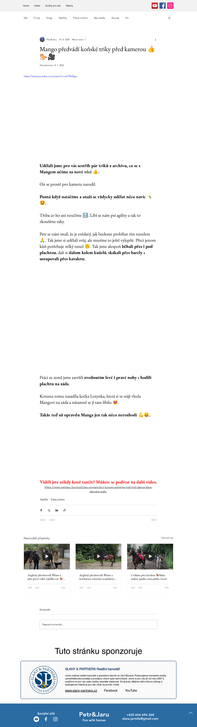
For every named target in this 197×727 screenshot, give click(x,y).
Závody (115, 17)
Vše (25, 17)
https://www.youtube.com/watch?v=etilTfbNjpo (50, 76)
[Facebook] (162, 6)
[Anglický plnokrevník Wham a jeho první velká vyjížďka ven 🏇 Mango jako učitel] (47, 556)
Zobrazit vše (167, 537)
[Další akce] (155, 39)
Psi (127, 17)
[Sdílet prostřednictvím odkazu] (64, 510)
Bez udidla (99, 17)
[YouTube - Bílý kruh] (36, 719)
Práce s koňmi (80, 17)
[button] (169, 18)
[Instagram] (170, 6)
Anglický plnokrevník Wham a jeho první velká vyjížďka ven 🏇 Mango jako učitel (45, 577)
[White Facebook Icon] (46, 719)
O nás (37, 17)
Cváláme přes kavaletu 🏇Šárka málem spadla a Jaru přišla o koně (149, 577)
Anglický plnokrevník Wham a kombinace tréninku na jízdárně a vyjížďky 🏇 (97, 577)
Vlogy (49, 17)
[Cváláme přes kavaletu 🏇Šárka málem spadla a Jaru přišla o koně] (150, 556)
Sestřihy (63, 17)
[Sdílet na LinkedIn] (56, 510)
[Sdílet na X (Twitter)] (48, 510)
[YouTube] (155, 6)
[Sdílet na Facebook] (41, 510)
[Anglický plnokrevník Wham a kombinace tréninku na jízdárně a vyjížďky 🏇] (99, 556)
